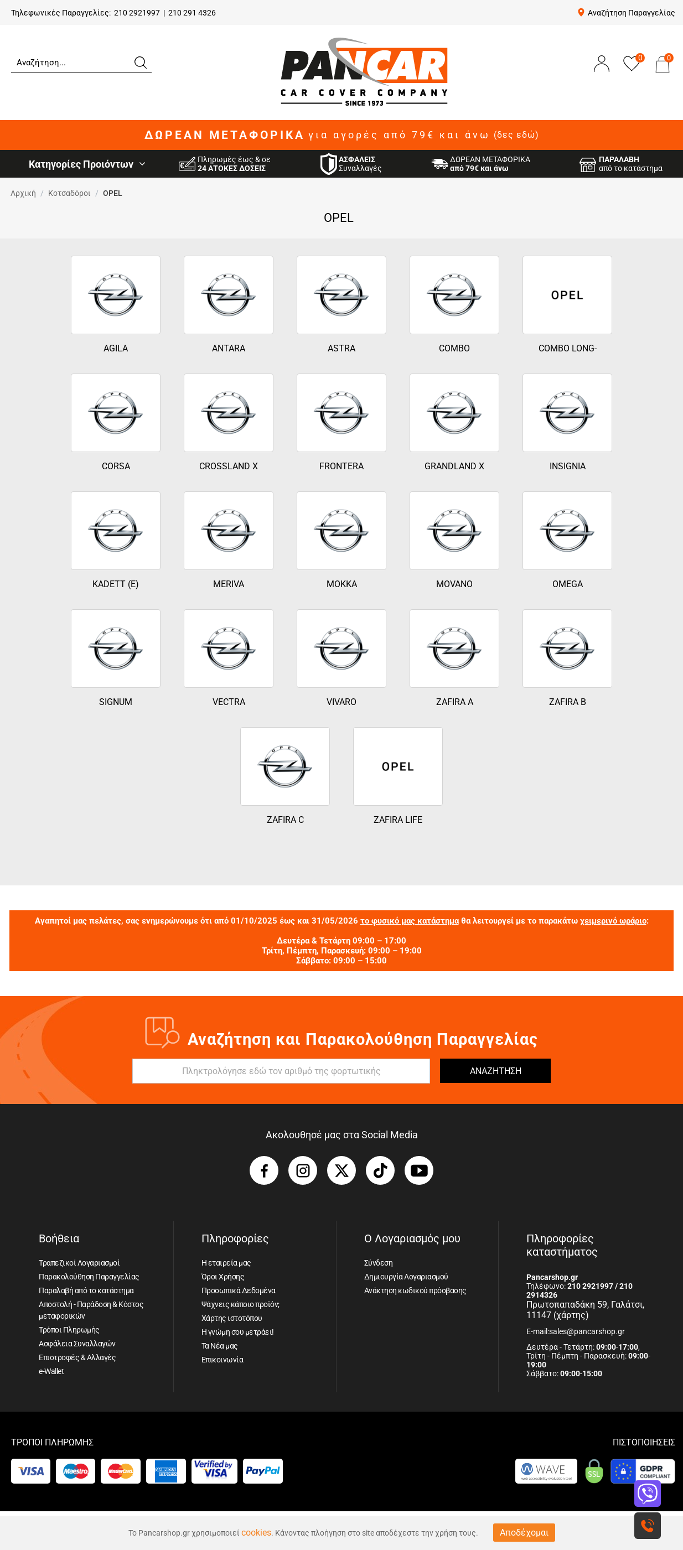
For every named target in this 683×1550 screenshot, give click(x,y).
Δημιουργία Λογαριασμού (406, 1276)
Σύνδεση (378, 1262)
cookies (256, 1532)
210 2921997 (137, 12)
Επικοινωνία (222, 1359)
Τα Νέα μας (219, 1345)
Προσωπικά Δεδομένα (238, 1290)
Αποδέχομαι (524, 1532)
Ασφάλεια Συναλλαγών (77, 1343)
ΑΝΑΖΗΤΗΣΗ (495, 1071)
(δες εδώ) (516, 135)
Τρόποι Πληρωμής (69, 1329)
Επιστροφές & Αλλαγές (77, 1357)
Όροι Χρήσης (223, 1276)
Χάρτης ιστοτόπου (231, 1318)
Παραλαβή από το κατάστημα (86, 1290)
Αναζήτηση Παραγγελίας (631, 12)
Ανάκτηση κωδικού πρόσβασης (415, 1290)
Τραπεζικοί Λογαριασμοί (79, 1262)
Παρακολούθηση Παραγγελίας (89, 1276)
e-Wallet (51, 1371)
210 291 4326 (192, 12)
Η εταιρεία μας (226, 1262)
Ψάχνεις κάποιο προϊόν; (240, 1304)
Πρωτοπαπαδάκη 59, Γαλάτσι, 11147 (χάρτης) (585, 1309)
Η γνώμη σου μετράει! (237, 1332)
